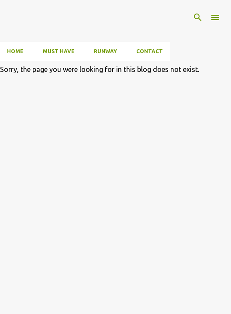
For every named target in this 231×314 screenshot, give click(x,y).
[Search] (198, 17)
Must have (59, 51)
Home (15, 51)
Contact (149, 51)
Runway (105, 51)
